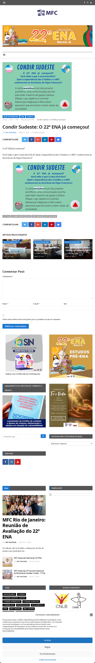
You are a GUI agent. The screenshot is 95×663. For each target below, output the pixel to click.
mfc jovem (29, 609)
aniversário (9, 594)
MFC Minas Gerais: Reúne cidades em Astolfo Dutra (78, 248)
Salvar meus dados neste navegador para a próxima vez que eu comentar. (31, 319)
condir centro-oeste (14, 598)
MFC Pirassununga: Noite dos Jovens (47, 248)
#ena (29, 216)
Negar (47, 647)
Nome (5, 304)
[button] (91, 615)
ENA (22, 117)
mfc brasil (15, 609)
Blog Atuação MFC (11, 117)
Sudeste (30, 117)
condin (21, 594)
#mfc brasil (37, 216)
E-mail (36, 304)
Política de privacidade (47, 660)
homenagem (23, 605)
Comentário (7, 276)
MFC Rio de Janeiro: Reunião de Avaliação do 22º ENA (23, 528)
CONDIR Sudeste (31, 601)
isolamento (38, 605)
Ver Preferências (47, 654)
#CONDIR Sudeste (18, 216)
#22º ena (6, 216)
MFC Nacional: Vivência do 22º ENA (28, 558)
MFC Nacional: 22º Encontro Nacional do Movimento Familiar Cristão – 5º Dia (29, 572)
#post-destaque (49, 216)
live (5, 609)
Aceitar (47, 640)
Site (65, 304)
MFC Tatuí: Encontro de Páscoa (15, 248)
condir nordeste (11, 601)
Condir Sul (8, 605)
